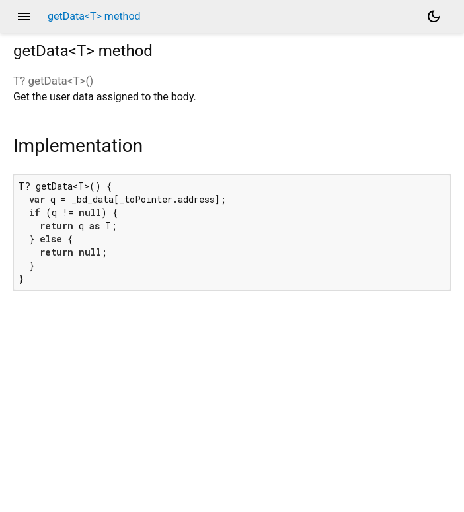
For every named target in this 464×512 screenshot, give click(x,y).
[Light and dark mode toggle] (433, 16)
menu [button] (24, 16)
